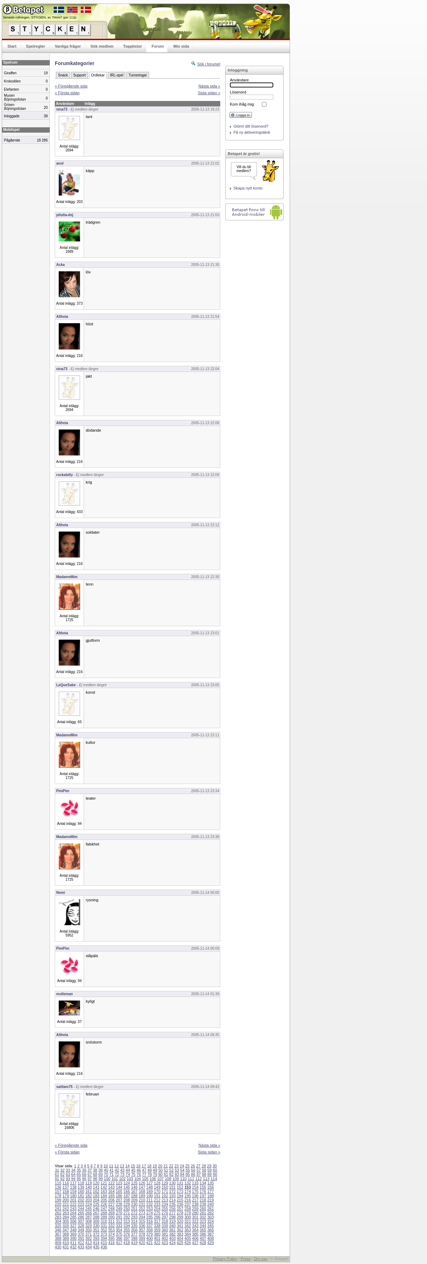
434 (88, 1247)
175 (195, 1191)
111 (191, 1179)
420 (142, 1243)
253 (149, 1208)
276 (165, 1213)
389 (65, 1238)
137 (65, 1187)
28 (204, 1166)
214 (172, 1200)
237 (187, 1204)
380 (157, 1234)
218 (203, 1200)
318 (165, 1221)
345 (210, 1225)
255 (165, 1208)
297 (165, 1217)
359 (157, 1230)
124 (126, 1183)
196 (195, 1196)
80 (160, 1174)
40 (106, 1170)
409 (58, 1243)
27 (198, 1166)
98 (95, 1179)
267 (96, 1213)
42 (117, 1170)
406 (195, 1238)
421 (149, 1243)
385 (195, 1234)
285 (73, 1217)
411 (73, 1243)
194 (180, 1196)
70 (106, 1174)
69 (101, 1174)
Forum (158, 46)
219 (210, 1200)
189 (142, 1196)
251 (134, 1208)
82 (171, 1174)
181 (81, 1196)
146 (134, 1187)
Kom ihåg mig (242, 104)
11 (111, 1166)
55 (188, 1170)
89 (209, 1174)
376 (126, 1234)
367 (58, 1234)
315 (142, 1221)
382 (172, 1234)
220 (58, 1204)
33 (68, 1170)
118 (81, 1183)
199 (58, 1200)
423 (165, 1243)
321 (187, 1221)
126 (142, 1183)
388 (58, 1238)
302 (203, 1217)
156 (210, 1187)
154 (195, 1187)
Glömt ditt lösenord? (250, 126)
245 (88, 1208)
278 (180, 1213)
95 (79, 1179)
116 (65, 1183)
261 (210, 1208)
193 (172, 1196)
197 (203, 1196)
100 (107, 1179)
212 (157, 1200)
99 (101, 1179)
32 (62, 1170)
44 (128, 1170)
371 (88, 1234)
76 (139, 1174)
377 (134, 1234)
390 (73, 1238)
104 (138, 1179)
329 (88, 1225)
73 (122, 1174)
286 (81, 1217)
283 (58, 1217)
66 (84, 1174)
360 (165, 1230)
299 (180, 1217)
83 (177, 1174)
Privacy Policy (225, 1259)
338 (157, 1225)
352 (104, 1230)
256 (172, 1208)
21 (165, 1166)
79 (155, 1174)
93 (68, 1179)
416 (111, 1243)
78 (149, 1174)
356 (134, 1230)
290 (111, 1217)
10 (106, 1166)
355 (126, 1230)
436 (104, 1247)
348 (73, 1230)
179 (65, 1196)
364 (195, 1230)
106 (152, 1179)
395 (111, 1238)
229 (126, 1204)
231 (142, 1204)
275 (157, 1213)
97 (90, 1179)
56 (193, 1170)
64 (73, 1174)
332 (111, 1225)
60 (215, 1170)
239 (203, 1204)
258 (187, 1208)
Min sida (181, 46)
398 (134, 1238)
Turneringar (137, 75)
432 (73, 1247)
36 (84, 1170)
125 (134, 1183)
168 (142, 1191)
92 (62, 1179)
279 (187, 1213)
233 (157, 1204)
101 (114, 1179)
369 (73, 1234)
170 (157, 1191)
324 (210, 1221)
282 (210, 1213)
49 (155, 1170)
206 (111, 1200)
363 (187, 1230)
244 (81, 1208)
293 (134, 1217)
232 (149, 1204)
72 (117, 1174)
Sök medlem (102, 46)
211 (149, 1200)
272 (134, 1213)
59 (209, 1170)
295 (149, 1217)
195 (187, 1196)
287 (88, 1217)
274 (149, 1213)
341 (180, 1225)
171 (165, 1191)
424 (172, 1243)
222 (73, 1204)
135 (210, 1183)
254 (157, 1208)
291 (119, 1217)
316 (149, 1221)
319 (172, 1221)
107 (160, 1179)
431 (65, 1247)
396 (119, 1238)
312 (119, 1221)
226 (104, 1204)
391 (81, 1238)
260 (203, 1208)
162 (96, 1191)
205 (104, 1200)
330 (96, 1225)
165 (119, 1191)
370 (81, 1234)
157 (58, 1191)
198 (210, 1196)
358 (149, 1230)
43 (122, 1170)
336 (142, 1225)
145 (126, 1187)
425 (180, 1243)
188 (134, 1196)
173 (180, 1191)
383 (180, 1234)
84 (182, 1174)
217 (195, 1200)
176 (203, 1191)
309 (96, 1221)
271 (126, 1213)
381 (165, 1234)
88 (204, 1174)
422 (157, 1243)
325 (58, 1225)
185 (111, 1196)
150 (165, 1187)
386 (203, 1234)
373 (104, 1234)
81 (166, 1174)
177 (210, 1191)
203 (88, 1200)
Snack (63, 75)
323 (203, 1221)
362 (180, 1230)
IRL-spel (116, 75)
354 (119, 1230)
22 (171, 1166)
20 (160, 1166)
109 (176, 1179)
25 (187, 1166)
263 (65, 1213)
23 (176, 1166)
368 (65, 1234)
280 (195, 1213)
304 (58, 1221)
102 (122, 1179)
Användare (239, 80)
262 (58, 1213)
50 (160, 1170)
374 (111, 1234)
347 (65, 1230)
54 (182, 1170)
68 (95, 1174)
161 (88, 1191)
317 (157, 1221)
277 (172, 1213)
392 (88, 1238)
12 (117, 1166)
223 (81, 1204)
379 (149, 1234)
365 (203, 1230)
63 (68, 1174)
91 (57, 1179)
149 (157, 1187)
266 (88, 1213)
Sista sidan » (209, 93)
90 (215, 1174)
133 (195, 1183)
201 (73, 1200)
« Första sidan (67, 93)
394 (104, 1238)
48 (149, 1170)
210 (142, 1200)
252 (142, 1208)
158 (65, 1191)
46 (139, 1170)
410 (65, 1243)
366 (210, 1230)
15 (133, 1166)
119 (88, 1183)
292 (126, 1217)
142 (104, 1187)
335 (134, 1225)
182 (88, 1196)
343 (195, 1225)
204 (96, 1200)
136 (58, 1187)
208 (126, 1200)
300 (187, 1217)
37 (90, 1170)
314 (134, 1221)
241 (58, 1208)
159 (73, 1191)
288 (96, 1217)
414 (96, 1243)
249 (119, 1208)
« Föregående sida (71, 86)
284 (65, 1217)
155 (203, 1187)
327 (73, 1225)
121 (104, 1183)
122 (111, 1183)
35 (79, 1170)
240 (210, 1204)
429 (210, 1243)
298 (172, 1217)
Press (246, 1259)
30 (214, 1166)
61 (57, 1174)
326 (65, 1225)
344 (203, 1225)
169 (149, 1191)
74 (128, 1174)
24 (182, 1166)
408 (210, 1238)
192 (165, 1196)
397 (126, 1238)
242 (65, 1208)
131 (180, 1183)
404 (180, 1238)
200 (65, 1200)
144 (119, 1187)
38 (95, 1170)
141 (96, 1187)
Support (79, 75)
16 (138, 1166)
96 (84, 1179)
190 (149, 1196)
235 (172, 1204)
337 (149, 1225)
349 (81, 1230)
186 (119, 1196)
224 (88, 1204)
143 (111, 1187)
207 (119, 1200)
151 (172, 1187)
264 (73, 1213)
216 (187, 1200)
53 (177, 1170)
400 (149, 1238)
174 (187, 1191)
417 (119, 1243)
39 (101, 1170)
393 (96, 1238)
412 (81, 1243)
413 (88, 1243)
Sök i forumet (208, 64)
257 (180, 1208)
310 (104, 1221)
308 (88, 1221)
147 (142, 1187)
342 (187, 1225)
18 (149, 1166)
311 (111, 1221)
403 (172, 1238)
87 (198, 1174)
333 (119, 1225)
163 (104, 1191)
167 (134, 1191)
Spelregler (35, 46)
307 (81, 1221)
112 (198, 1179)
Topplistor (132, 46)
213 (165, 1200)
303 (210, 1217)
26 (193, 1166)
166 (126, 1191)
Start (11, 46)
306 (73, 1221)
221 (65, 1204)
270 (119, 1213)
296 (157, 1217)
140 (88, 1187)
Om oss (260, 1259)
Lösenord (238, 92)
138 (73, 1187)
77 (144, 1174)
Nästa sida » (209, 86)
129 (165, 1183)
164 (111, 1191)
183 (96, 1196)
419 (134, 1243)
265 (81, 1213)
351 (96, 1230)
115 (58, 1183)
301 (195, 1217)
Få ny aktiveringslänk (251, 132)
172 (172, 1191)
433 (81, 1247)
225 (96, 1204)
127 (149, 1183)
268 (104, 1213)
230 (134, 1204)
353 (111, 1230)
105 (145, 1179)
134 (203, 1183)
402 (165, 1238)
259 (195, 1208)
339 (165, 1225)
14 (127, 1166)
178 (58, 1196)
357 (142, 1230)
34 (73, 1170)
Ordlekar (98, 75)
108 (168, 1179)
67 (90, 1174)
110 (183, 1179)
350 (88, 1230)
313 (126, 1221)
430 (58, 1247)
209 (134, 1200)
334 (126, 1225)
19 (155, 1166)
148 (149, 1187)
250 (126, 1208)
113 (206, 1179)
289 (104, 1217)
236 (180, 1204)
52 (171, 1170)
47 (144, 1170)
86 (193, 1174)
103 (130, 1179)
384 (187, 1234)
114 (214, 1179)
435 (96, 1247)
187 (126, 1196)
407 (203, 1238)
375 (119, 1234)
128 (157, 1183)
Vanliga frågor (68, 46)
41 (111, 1170)
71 (111, 1174)
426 (187, 1243)
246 (96, 1208)
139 (81, 1187)
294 (142, 1217)
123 (119, 1183)
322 (195, 1221)
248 (111, 1208)
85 (188, 1174)
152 (180, 1187)
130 (172, 1183)
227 (111, 1204)
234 (165, 1204)
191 (157, 1196)
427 (195, 1243)
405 (187, 1238)
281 (203, 1213)
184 (104, 1196)
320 (180, 1221)
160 (81, 1191)
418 (126, 1243)
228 (119, 1204)
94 (73, 1179)
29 (209, 1166)
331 (104, 1225)
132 (187, 1183)
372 (96, 1234)
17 (144, 1166)
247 (104, 1208)
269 (111, 1213)
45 (133, 1170)
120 (96, 1183)
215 (180, 1200)
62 (62, 1174)
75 (133, 1174)
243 (73, 1208)
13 (122, 1166)
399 (142, 1238)
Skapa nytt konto (248, 188)
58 (204, 1170)
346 (58, 1230)
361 (172, 1230)
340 (172, 1225)
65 (79, 1174)
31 (57, 1170)
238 (195, 1204)
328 (81, 1225)
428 (203, 1243)
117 (73, 1183)
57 (198, 1170)
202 (81, 1200)
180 (73, 1196)
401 (157, 1238)
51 (166, 1170)
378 (142, 1234)
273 (142, 1213)
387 (210, 1234)
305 (65, 1221)
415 (104, 1243)
